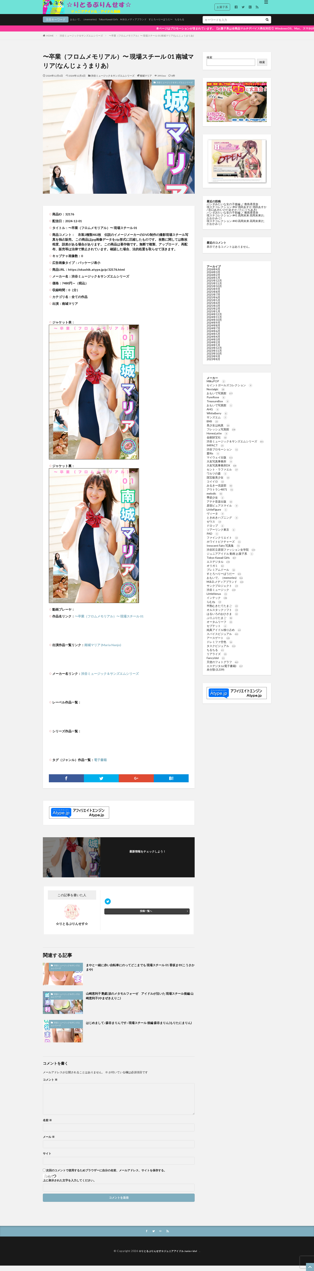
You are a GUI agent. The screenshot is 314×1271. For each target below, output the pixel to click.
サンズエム (217, 422)
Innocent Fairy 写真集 (223, 550)
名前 (47, 1125)
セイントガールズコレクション (230, 390)
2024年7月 (213, 333)
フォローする (147, 862)
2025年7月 (213, 299)
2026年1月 (213, 282)
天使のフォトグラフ (223, 667)
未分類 (211, 674)
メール (49, 1141)
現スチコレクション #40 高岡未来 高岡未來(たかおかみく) (236, 227)
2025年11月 (214, 288)
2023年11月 (214, 355)
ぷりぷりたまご (220, 622)
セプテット (217, 630)
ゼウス (214, 526)
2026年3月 (213, 277)
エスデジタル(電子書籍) (225, 671)
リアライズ (217, 659)
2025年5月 (213, 305)
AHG (213, 414)
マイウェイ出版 (220, 462)
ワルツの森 (217, 478)
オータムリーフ (220, 626)
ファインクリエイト (223, 542)
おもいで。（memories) (58, 25)
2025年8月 (213, 296)
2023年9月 (213, 361)
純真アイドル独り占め (224, 635)
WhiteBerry (217, 418)
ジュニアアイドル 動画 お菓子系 (230, 558)
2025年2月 (213, 313)
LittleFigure (217, 514)
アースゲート (218, 643)
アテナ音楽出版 (220, 506)
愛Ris (213, 458)
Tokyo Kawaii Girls (86, 25)
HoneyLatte (217, 438)
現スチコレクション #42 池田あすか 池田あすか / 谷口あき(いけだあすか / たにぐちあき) (237, 213)
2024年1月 (213, 350)
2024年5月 (213, 339)
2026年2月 (213, 280)
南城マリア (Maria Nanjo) (102, 650)
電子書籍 (100, 765)
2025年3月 (213, 310)
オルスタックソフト (223, 614)
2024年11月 (214, 322)
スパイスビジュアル (223, 639)
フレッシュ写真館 (221, 434)
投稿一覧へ (146, 917)
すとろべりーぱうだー (146, 25)
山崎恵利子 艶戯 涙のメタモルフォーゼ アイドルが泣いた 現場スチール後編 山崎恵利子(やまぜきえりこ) (139, 1001)
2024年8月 (213, 330)
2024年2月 (213, 347)
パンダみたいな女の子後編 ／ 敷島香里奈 (233, 209)
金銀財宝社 (217, 442)
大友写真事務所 (220, 466)
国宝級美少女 (218, 482)
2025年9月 (213, 294)
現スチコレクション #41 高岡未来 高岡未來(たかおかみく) (236, 222)
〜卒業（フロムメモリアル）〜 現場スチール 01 (109, 621)
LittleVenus (217, 598)
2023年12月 (214, 353)
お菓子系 (222, 7)
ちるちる (167, 25)
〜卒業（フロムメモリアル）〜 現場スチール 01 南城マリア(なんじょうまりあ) (151, 40)
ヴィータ (215, 518)
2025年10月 (214, 291)
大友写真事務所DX (222, 470)
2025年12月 (214, 285)
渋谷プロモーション (223, 454)
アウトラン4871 (220, 494)
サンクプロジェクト (223, 590)
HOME (50, 40)
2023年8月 (213, 364)
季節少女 (215, 502)
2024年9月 (213, 327)
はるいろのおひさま (223, 618)
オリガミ (215, 570)
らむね (214, 606)
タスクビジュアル (221, 651)
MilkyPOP (216, 386)
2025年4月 (213, 308)
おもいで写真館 (220, 398)
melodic (215, 498)
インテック (217, 602)
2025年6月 (213, 302)
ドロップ (215, 530)
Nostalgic (216, 394)
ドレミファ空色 (220, 647)
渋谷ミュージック (221, 594)
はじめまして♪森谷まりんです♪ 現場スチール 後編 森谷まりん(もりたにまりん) (139, 1030)
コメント (50, 1084)
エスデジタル (218, 566)
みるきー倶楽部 (220, 490)
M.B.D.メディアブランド (115, 25)
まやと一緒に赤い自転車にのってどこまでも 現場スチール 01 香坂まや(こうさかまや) (139, 973)
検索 (209, 62)
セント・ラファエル (223, 474)
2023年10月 (214, 358)
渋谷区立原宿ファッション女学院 (231, 554)
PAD (213, 538)
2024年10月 (214, 324)
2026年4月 (213, 274)
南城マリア (146, 80)
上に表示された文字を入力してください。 (69, 1185)
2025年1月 (213, 316)
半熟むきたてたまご (223, 610)
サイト (47, 1158)
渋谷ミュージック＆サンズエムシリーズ (81, 40)
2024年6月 (213, 336)
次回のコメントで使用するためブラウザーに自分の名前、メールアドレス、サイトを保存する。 (106, 1175)
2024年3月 (213, 344)
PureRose (216, 402)
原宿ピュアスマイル (223, 510)
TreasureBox (218, 406)
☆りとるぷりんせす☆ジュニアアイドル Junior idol (169, 1256)
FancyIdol (216, 663)
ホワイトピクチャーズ (224, 546)
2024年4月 (213, 341)
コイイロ (215, 486)
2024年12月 (214, 319)
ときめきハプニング (223, 522)
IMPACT (215, 450)
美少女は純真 (218, 430)
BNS (213, 426)
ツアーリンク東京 (221, 534)
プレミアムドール (221, 574)
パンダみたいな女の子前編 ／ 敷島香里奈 (233, 217)
